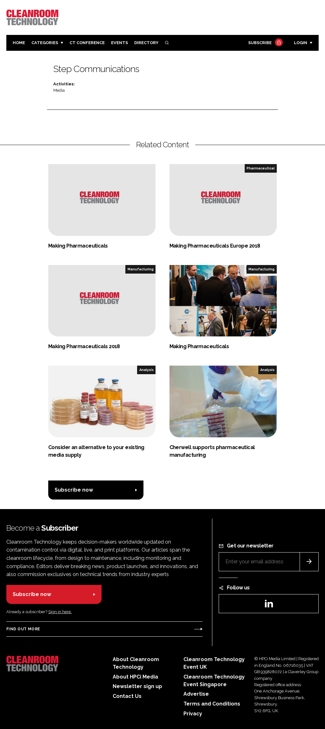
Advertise (196, 694)
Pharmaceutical (261, 168)
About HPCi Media (135, 677)
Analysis (146, 370)
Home (19, 42)
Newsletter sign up (137, 686)
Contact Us (127, 696)
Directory (146, 42)
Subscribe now (74, 490)
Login (300, 42)
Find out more (23, 629)
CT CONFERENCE (87, 42)
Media (59, 90)
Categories (44, 42)
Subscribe (264, 43)
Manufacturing (141, 269)
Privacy (192, 714)
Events (119, 42)
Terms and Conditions (211, 704)
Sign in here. (60, 611)
